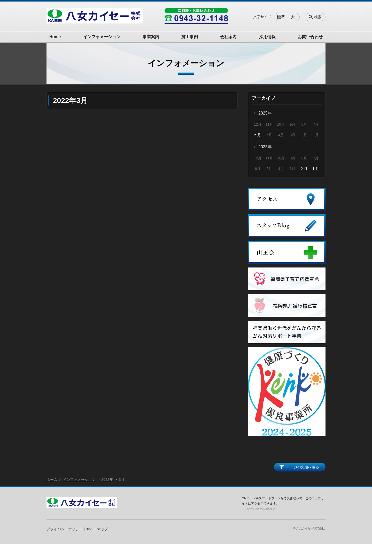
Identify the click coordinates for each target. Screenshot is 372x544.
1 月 (315, 169)
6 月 (257, 135)
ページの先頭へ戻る (302, 467)
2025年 (265, 113)
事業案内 (151, 37)
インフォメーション (101, 37)
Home (55, 37)
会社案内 (228, 37)
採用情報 (267, 37)
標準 (281, 17)
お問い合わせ (310, 37)
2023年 (265, 147)
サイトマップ (97, 529)
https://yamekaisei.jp (261, 509)
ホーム (52, 479)
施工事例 (189, 37)
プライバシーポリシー (65, 529)
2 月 (304, 169)
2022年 (107, 479)
